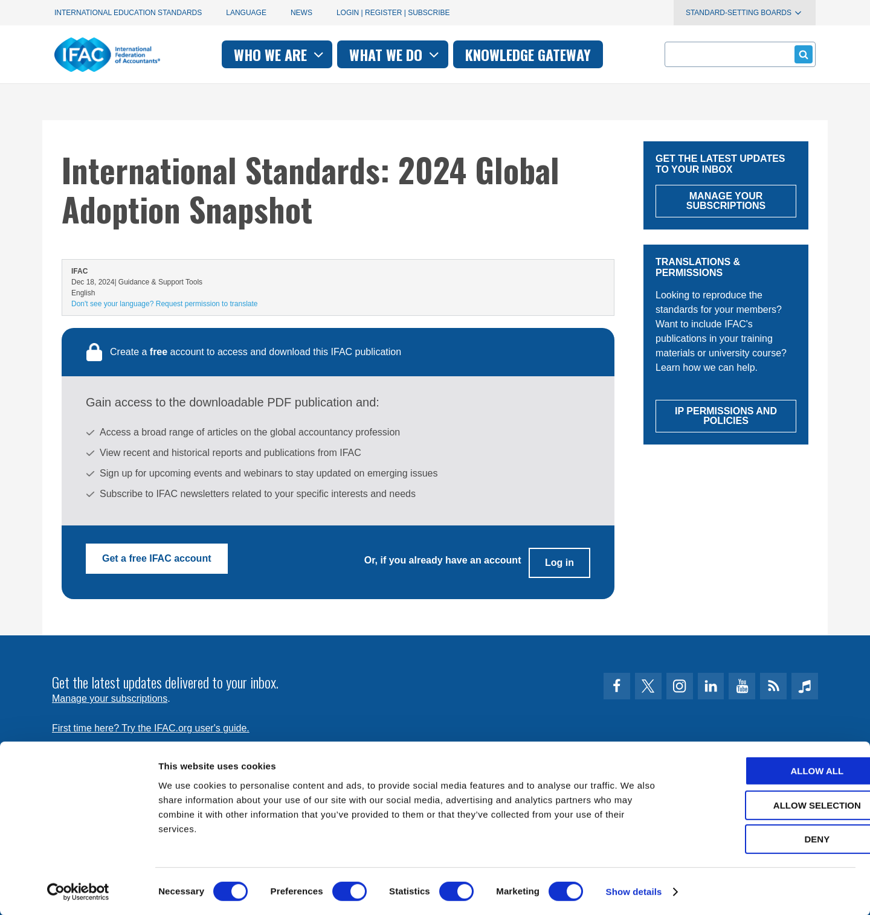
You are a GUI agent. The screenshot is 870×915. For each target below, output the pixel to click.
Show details (634, 891)
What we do (395, 54)
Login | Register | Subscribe (393, 12)
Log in (559, 558)
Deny (769, 838)
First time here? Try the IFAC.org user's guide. (151, 721)
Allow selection (769, 805)
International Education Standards (128, 12)
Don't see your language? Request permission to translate (164, 304)
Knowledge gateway (528, 54)
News (301, 12)
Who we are (280, 54)
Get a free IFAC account (156, 558)
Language (246, 12)
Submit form (801, 54)
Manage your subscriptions (109, 692)
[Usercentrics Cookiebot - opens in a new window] (78, 891)
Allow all (769, 770)
